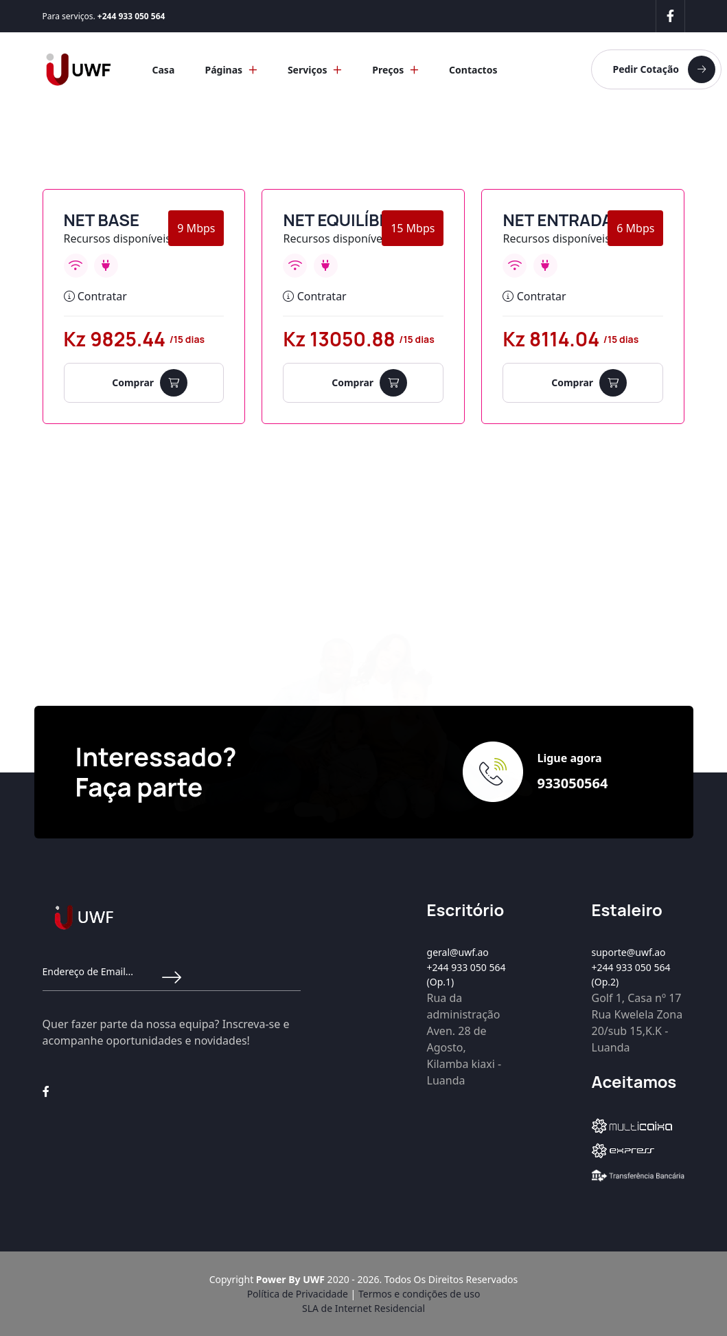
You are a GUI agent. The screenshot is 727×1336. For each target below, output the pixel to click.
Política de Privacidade (297, 1293)
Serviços (315, 69)
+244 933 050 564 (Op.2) (631, 974)
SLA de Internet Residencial (363, 1308)
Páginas (231, 69)
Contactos (473, 69)
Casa (163, 69)
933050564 (572, 783)
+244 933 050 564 (131, 16)
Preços (395, 69)
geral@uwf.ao (458, 952)
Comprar (149, 383)
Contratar (95, 296)
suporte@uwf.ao (629, 952)
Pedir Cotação (663, 69)
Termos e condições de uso (419, 1293)
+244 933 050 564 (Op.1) (466, 974)
